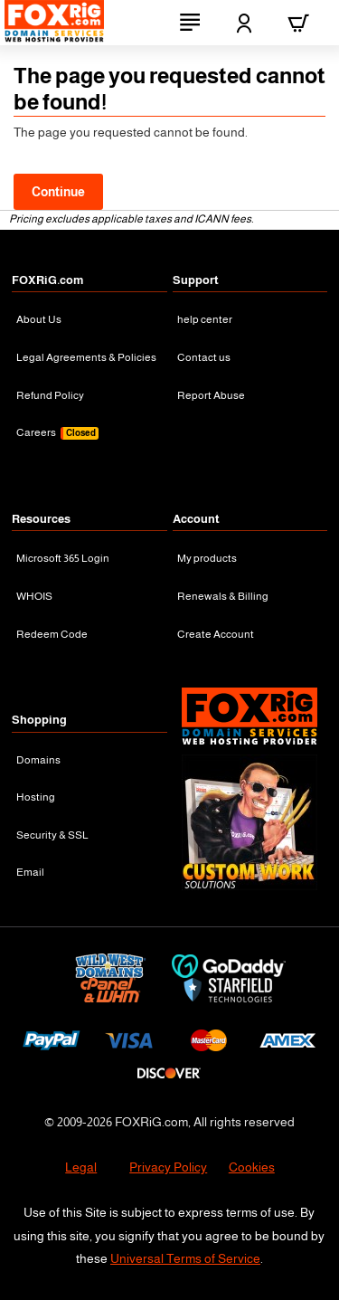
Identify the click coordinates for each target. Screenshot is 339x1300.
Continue (58, 192)
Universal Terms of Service (185, 1258)
